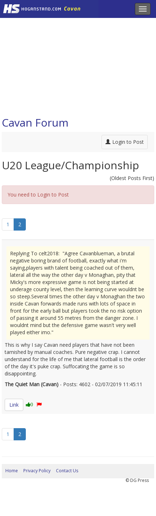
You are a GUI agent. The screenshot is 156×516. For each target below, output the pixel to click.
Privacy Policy (37, 471)
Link (14, 404)
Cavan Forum (35, 122)
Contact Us (67, 471)
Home (11, 471)
